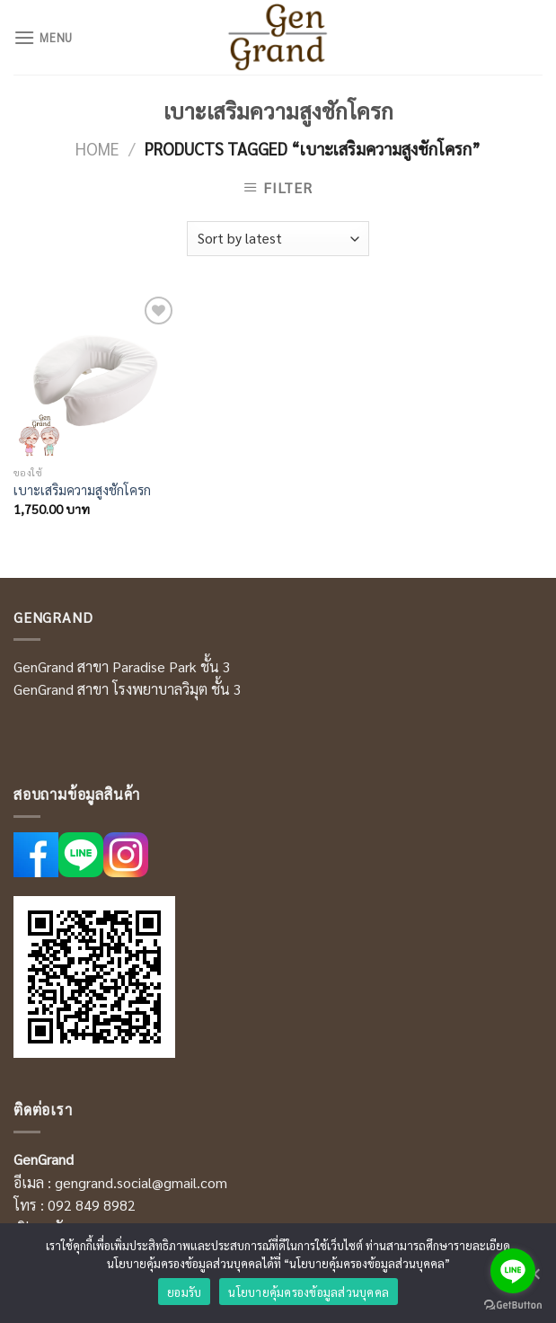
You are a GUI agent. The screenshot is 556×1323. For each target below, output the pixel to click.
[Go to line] (512, 1270)
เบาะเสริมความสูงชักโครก (82, 490)
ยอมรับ (184, 1292)
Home (97, 148)
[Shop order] (278, 238)
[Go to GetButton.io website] (513, 1305)
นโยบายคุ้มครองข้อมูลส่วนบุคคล (308, 1292)
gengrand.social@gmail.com (141, 1182)
